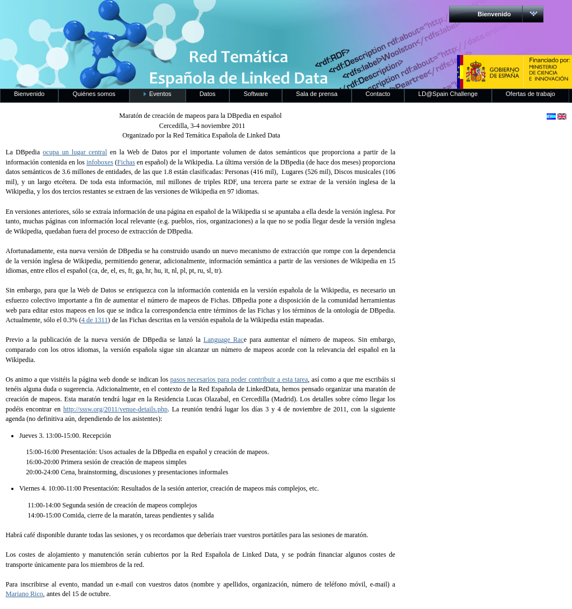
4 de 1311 (94, 320)
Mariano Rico (24, 594)
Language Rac (224, 340)
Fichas (126, 162)
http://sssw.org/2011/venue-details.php (115, 409)
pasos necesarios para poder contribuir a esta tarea (239, 379)
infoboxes (99, 162)
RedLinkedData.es (117, 17)
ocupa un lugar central (75, 152)
